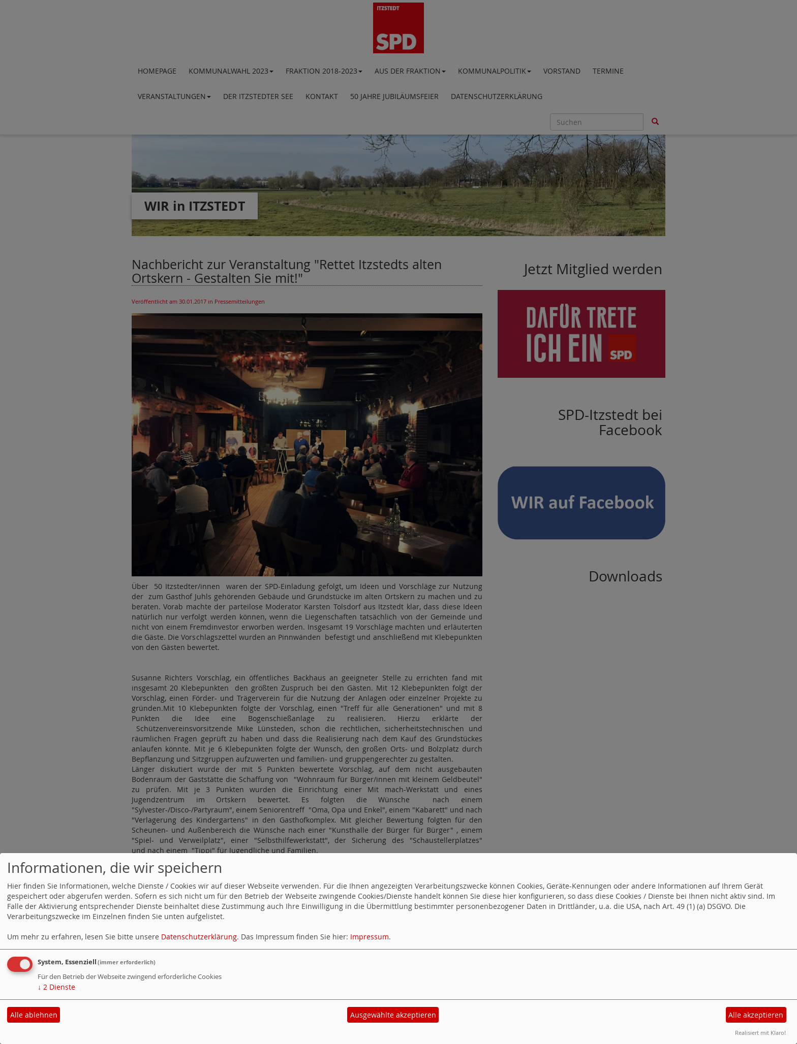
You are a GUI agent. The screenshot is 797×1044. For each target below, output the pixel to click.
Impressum (369, 936)
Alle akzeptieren (755, 1015)
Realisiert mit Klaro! (760, 1032)
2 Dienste (56, 987)
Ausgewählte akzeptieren (393, 1015)
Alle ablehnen (33, 1015)
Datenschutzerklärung (199, 936)
